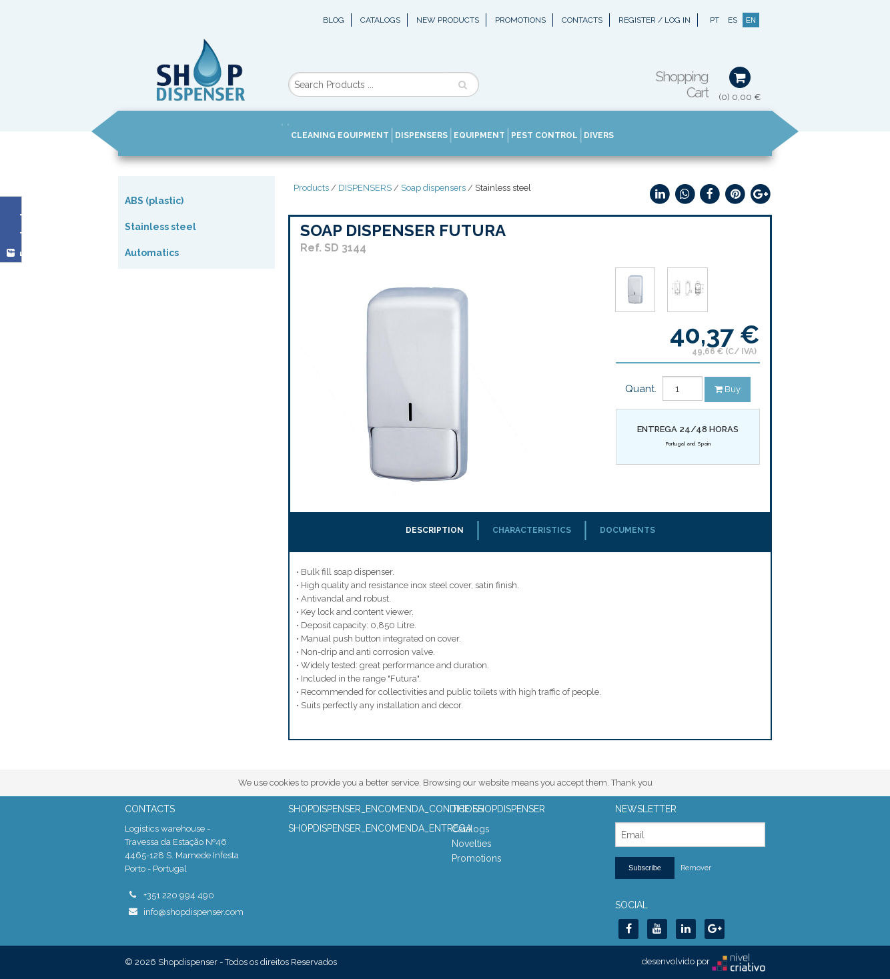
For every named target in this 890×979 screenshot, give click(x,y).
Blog (333, 20)
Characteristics (531, 530)
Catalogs (380, 20)
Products (311, 188)
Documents (627, 530)
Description (435, 530)
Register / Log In (654, 20)
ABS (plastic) (154, 200)
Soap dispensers (433, 188)
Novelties (472, 843)
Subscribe (644, 868)
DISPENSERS (365, 188)
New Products (447, 20)
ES (732, 20)
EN (751, 20)
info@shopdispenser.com (193, 912)
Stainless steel (160, 226)
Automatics (152, 252)
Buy (728, 389)
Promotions (520, 20)
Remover (696, 868)
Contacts (582, 20)
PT (714, 20)
